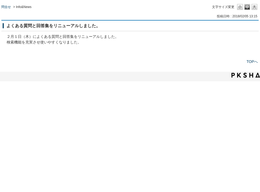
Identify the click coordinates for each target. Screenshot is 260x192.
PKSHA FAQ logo (245, 75)
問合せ (6, 7)
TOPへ (252, 61)
